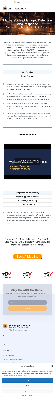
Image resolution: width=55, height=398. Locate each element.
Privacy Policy (23, 395)
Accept (27, 380)
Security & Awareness (9, 355)
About (4, 340)
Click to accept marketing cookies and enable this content (27, 161)
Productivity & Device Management (13, 359)
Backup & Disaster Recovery (11, 363)
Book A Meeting (27, 256)
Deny (27, 386)
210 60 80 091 (36, 2)
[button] (52, 366)
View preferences (27, 391)
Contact (5, 344)
